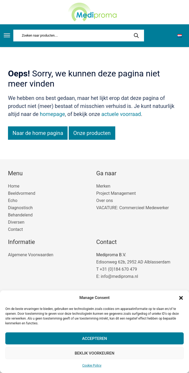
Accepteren (94, 338)
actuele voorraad (121, 114)
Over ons (104, 200)
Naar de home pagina (38, 133)
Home (13, 186)
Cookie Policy (91, 365)
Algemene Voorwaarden (30, 254)
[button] (181, 298)
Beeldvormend (21, 193)
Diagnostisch (20, 207)
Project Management (116, 193)
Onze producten (91, 133)
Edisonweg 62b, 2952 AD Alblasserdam (133, 262)
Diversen (16, 222)
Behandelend (20, 214)
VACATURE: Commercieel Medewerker (132, 207)
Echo (12, 200)
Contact (15, 229)
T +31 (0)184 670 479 (116, 269)
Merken (103, 186)
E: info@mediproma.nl (117, 276)
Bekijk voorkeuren (94, 353)
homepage (52, 114)
